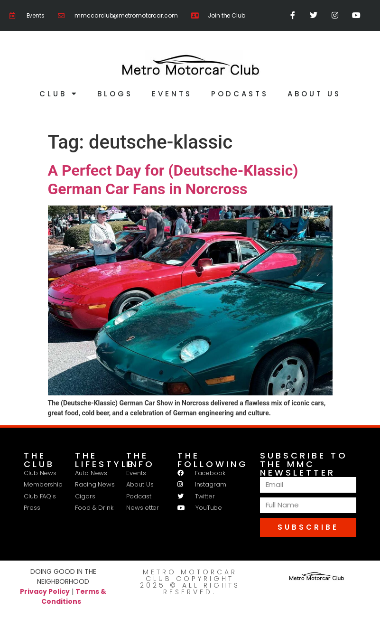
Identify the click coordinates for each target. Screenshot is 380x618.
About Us (314, 94)
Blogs (115, 94)
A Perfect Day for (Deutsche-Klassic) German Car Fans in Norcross (173, 179)
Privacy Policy (45, 591)
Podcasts (240, 94)
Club (58, 93)
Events (172, 94)
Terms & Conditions (73, 596)
